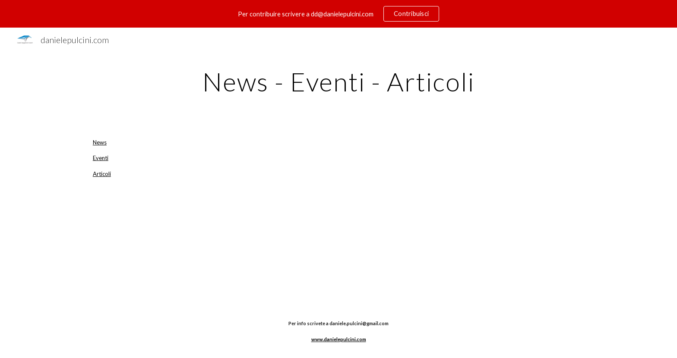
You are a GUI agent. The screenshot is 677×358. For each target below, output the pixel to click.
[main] (338, 81)
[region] (338, 14)
